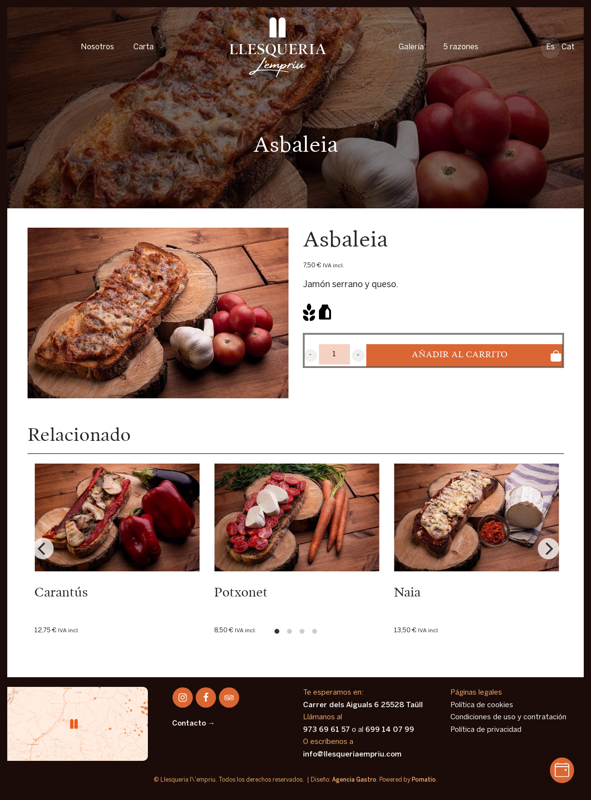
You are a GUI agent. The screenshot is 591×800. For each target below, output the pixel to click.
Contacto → (193, 723)
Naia (407, 592)
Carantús (61, 592)
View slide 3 (302, 631)
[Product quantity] (334, 354)
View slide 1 (276, 631)
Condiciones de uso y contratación (508, 717)
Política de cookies (481, 705)
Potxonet (241, 592)
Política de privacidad (485, 730)
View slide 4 (314, 631)
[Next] (548, 548)
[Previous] (43, 548)
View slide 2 (289, 631)
